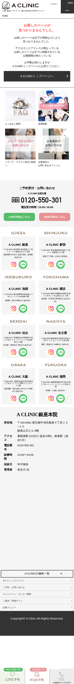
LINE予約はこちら (19, 216)
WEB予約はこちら (55, 216)
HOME (5, 16)
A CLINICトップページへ (44, 76)
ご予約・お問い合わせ (14, 635)
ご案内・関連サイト (12, 649)
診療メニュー (9, 656)
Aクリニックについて (13, 629)
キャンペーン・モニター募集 (17, 642)
